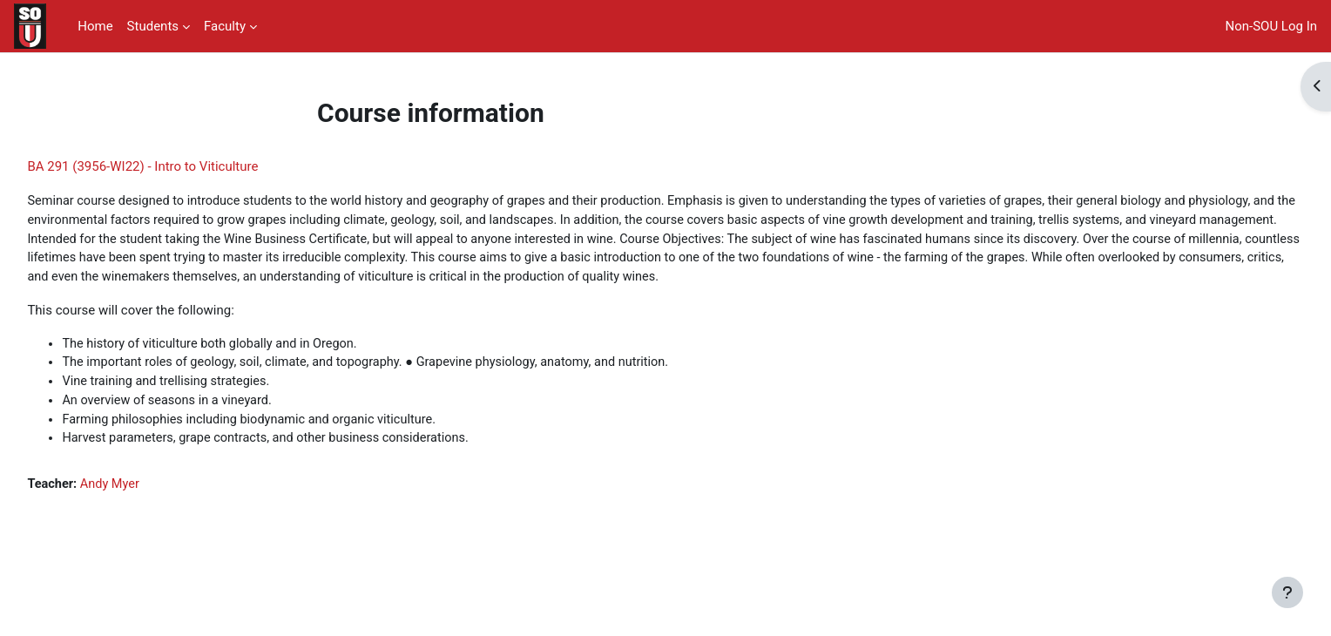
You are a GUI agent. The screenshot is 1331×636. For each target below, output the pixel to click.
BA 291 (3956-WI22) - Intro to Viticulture (181, 166)
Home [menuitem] (95, 26)
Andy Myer (151, 511)
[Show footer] (1287, 592)
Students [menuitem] (153, 26)
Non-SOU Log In (1272, 26)
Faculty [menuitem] (225, 26)
